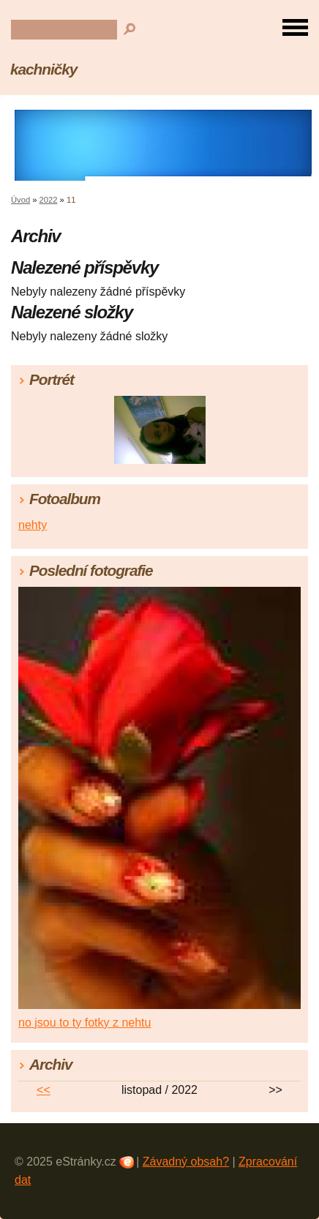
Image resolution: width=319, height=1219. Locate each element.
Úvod (20, 199)
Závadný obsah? (186, 1161)
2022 (49, 199)
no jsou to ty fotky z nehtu (84, 1022)
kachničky (43, 69)
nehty (32, 525)
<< (43, 1090)
